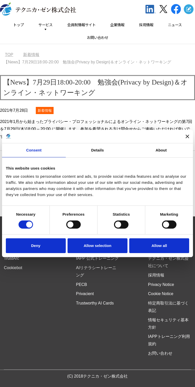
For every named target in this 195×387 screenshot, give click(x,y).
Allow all (159, 245)
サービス (45, 25)
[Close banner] (187, 136)
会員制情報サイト (81, 25)
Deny (35, 245)
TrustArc (11, 258)
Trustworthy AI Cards (95, 303)
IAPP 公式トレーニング (97, 258)
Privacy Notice (161, 284)
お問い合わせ (97, 37)
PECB (81, 284)
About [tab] (161, 150)
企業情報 (117, 25)
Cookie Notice (160, 294)
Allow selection (97, 245)
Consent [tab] (34, 150)
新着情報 (45, 110)
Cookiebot (13, 268)
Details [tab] (97, 150)
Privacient (85, 294)
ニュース (175, 25)
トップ (18, 25)
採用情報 (146, 25)
